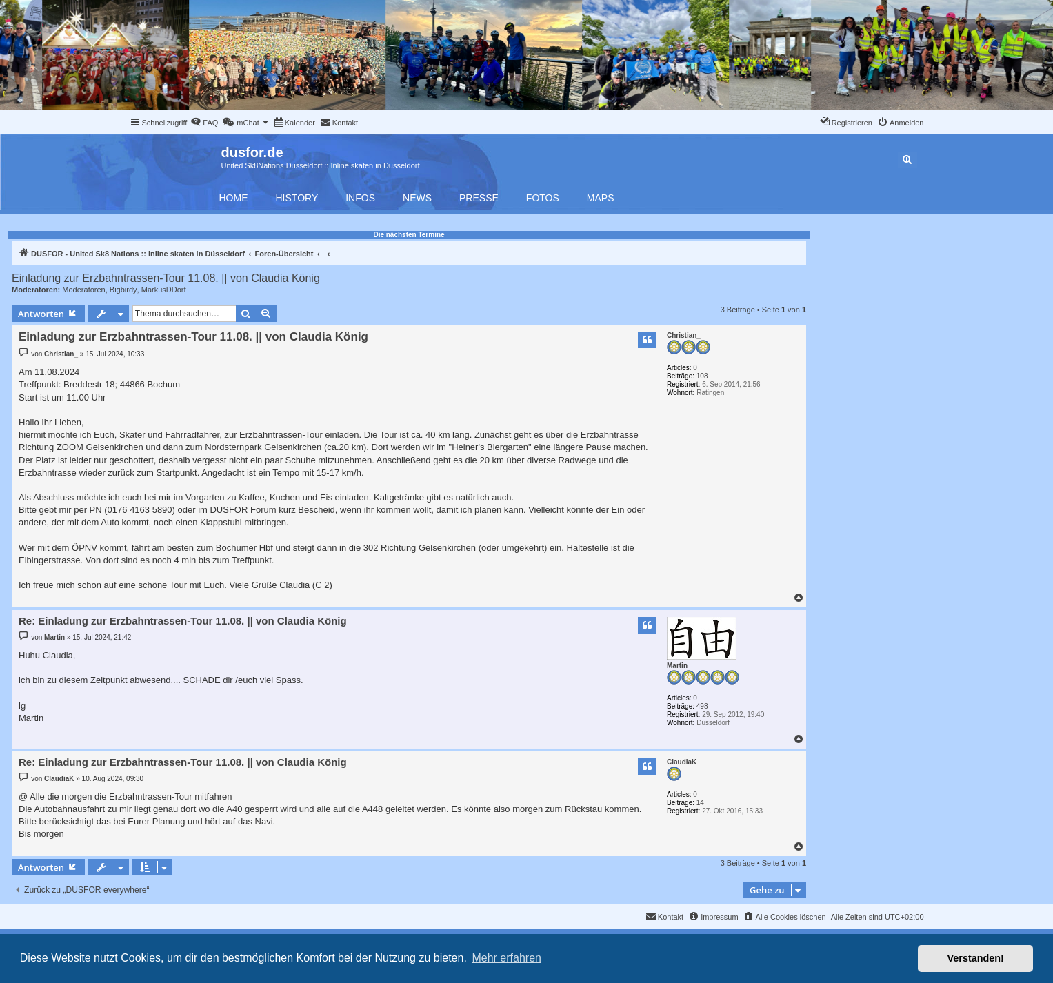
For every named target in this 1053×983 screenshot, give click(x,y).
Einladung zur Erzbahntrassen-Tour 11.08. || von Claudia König (166, 278)
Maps (600, 197)
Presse (479, 197)
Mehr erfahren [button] (506, 958)
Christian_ (684, 335)
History (297, 197)
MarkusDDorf (163, 289)
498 (702, 706)
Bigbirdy (123, 289)
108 (702, 376)
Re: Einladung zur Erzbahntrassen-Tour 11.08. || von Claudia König (183, 621)
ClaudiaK (681, 762)
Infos (360, 197)
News (417, 197)
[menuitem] (204, 122)
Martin (677, 665)
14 (700, 803)
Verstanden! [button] (975, 958)
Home (233, 197)
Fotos (542, 197)
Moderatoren (83, 289)
